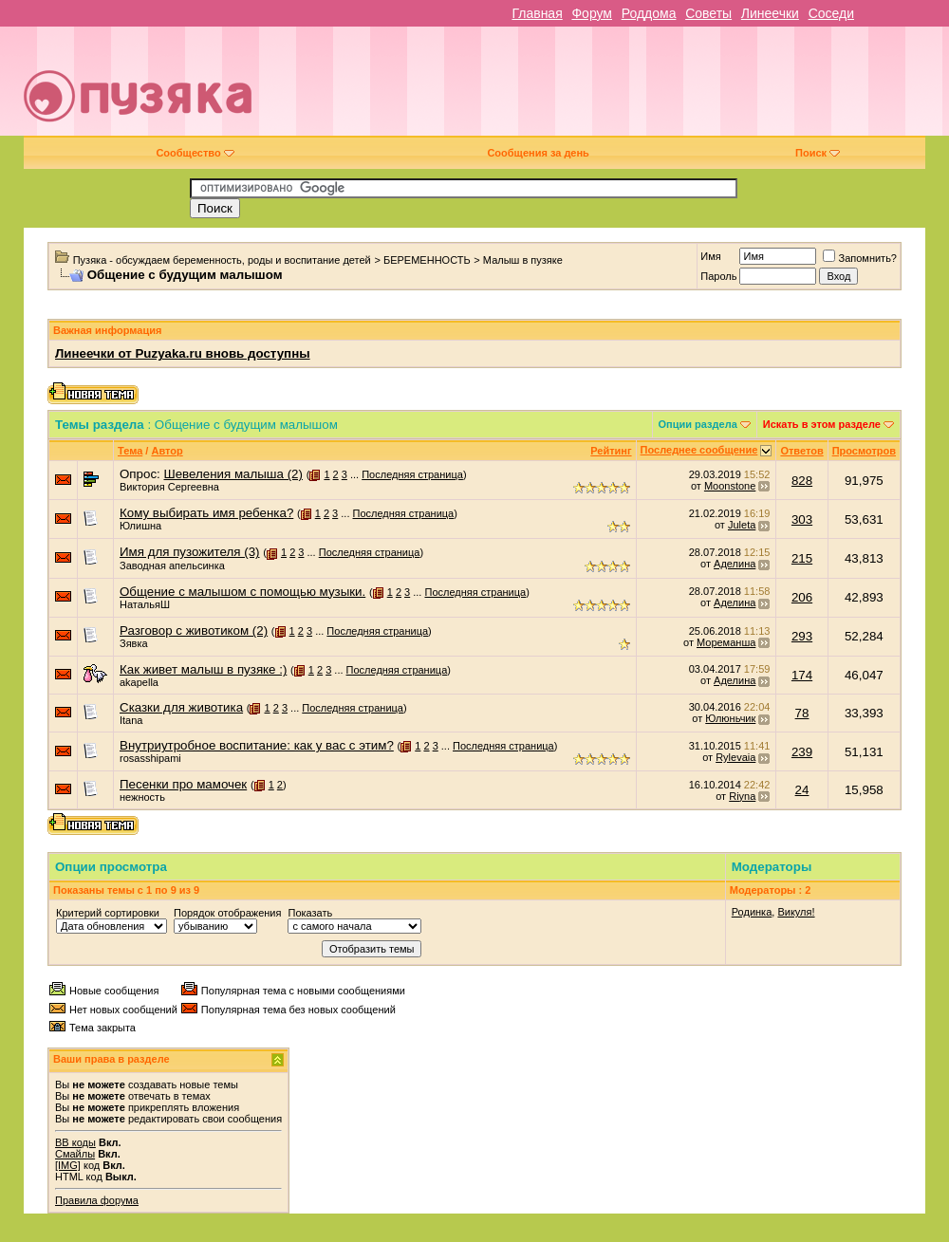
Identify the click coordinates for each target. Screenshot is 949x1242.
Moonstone (729, 485)
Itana (131, 720)
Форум (591, 13)
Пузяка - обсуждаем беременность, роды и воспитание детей (222, 260)
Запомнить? (860, 258)
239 (801, 752)
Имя (710, 256)
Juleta (741, 524)
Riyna (742, 796)
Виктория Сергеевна (169, 486)
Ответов (801, 450)
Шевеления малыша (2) (232, 474)
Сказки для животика (181, 707)
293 (801, 636)
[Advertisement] (631, 88)
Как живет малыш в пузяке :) (203, 669)
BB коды (75, 1142)
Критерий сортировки (107, 912)
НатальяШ (145, 604)
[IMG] (68, 1165)
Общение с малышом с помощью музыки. (242, 591)
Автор (166, 450)
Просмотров (864, 450)
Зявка (134, 643)
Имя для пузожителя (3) (190, 552)
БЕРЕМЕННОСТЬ (427, 260)
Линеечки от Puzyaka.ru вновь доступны (182, 353)
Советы (708, 13)
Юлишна (140, 525)
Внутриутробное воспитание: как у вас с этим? (257, 745)
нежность (142, 797)
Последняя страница (412, 474)
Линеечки (770, 13)
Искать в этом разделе (822, 424)
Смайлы (75, 1153)
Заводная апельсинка (172, 565)
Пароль (718, 276)
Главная (537, 13)
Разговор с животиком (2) (194, 630)
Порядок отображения (227, 912)
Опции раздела (698, 424)
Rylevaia (735, 757)
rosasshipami (150, 758)
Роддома (649, 13)
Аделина (734, 563)
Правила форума (97, 1200)
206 (801, 597)
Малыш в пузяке (523, 260)
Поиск (817, 152)
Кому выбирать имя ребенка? (206, 513)
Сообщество (194, 152)
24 (802, 790)
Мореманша (726, 642)
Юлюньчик (730, 718)
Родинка (752, 912)
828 (801, 480)
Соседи (831, 13)
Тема (130, 450)
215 (801, 558)
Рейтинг (610, 450)
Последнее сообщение (699, 449)
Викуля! (795, 912)
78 (802, 713)
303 (801, 519)
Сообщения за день (537, 152)
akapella (139, 682)
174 (801, 675)
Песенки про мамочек (183, 784)
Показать (310, 912)
